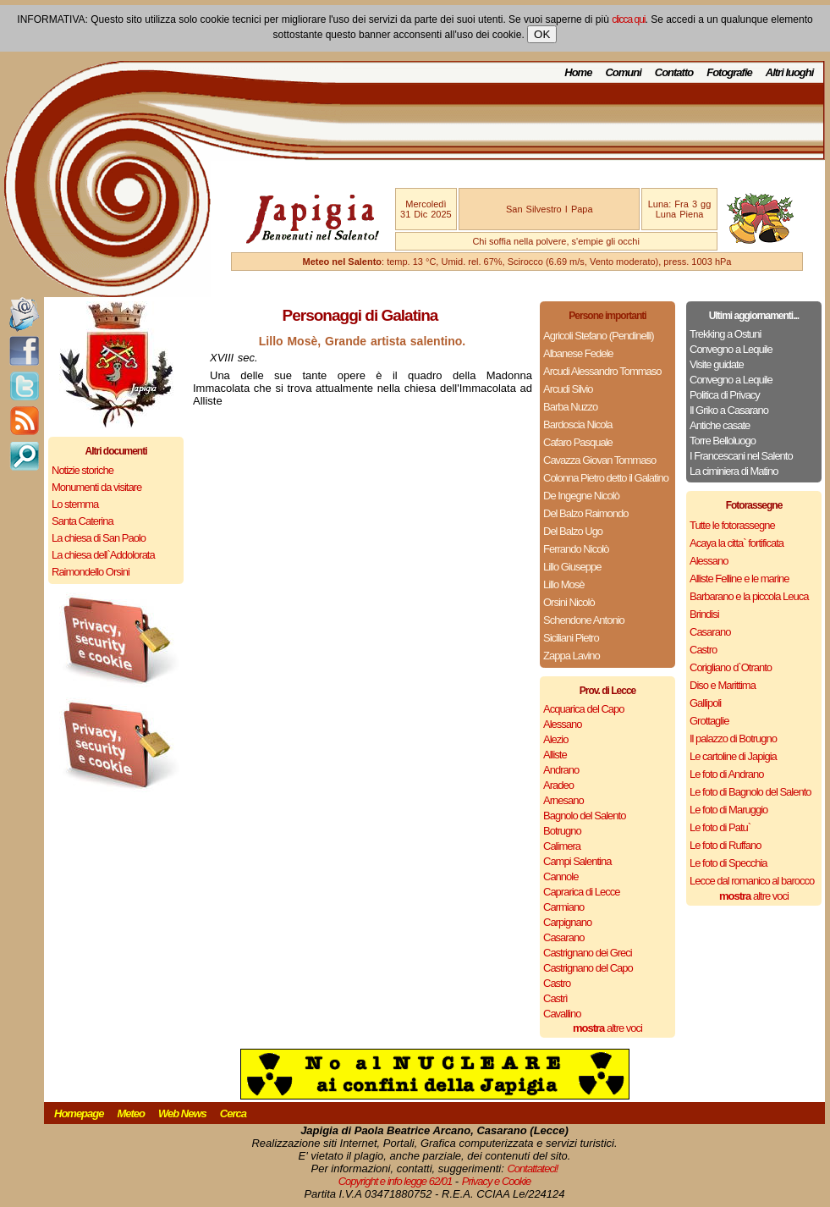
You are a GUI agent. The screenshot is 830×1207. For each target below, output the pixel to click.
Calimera (561, 846)
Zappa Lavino (571, 655)
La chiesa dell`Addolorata (103, 554)
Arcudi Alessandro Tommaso (602, 371)
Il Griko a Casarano (729, 410)
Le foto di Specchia (728, 863)
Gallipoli (705, 703)
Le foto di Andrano (727, 774)
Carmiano (563, 907)
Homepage (78, 1113)
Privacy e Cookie (496, 1181)
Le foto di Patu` (720, 827)
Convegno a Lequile (731, 349)
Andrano (561, 769)
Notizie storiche (82, 470)
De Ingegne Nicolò (581, 495)
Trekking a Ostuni (725, 334)
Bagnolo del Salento (584, 815)
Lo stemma (75, 504)
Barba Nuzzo (570, 406)
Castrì (555, 998)
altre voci (607, 1028)
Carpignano (567, 922)
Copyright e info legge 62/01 (395, 1181)
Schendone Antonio (583, 620)
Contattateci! (532, 1168)
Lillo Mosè (564, 584)
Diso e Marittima (723, 685)
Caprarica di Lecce (581, 891)
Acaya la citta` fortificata (736, 543)
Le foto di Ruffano (725, 845)
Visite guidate (717, 364)
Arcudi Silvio (568, 389)
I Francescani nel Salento (741, 455)
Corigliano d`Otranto (731, 667)
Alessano (562, 724)
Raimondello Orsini (90, 571)
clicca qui (628, 19)
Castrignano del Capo (588, 968)
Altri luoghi (790, 72)
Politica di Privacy (725, 395)
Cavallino (561, 1013)
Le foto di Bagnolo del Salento (750, 791)
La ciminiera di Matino (734, 471)
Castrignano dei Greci (587, 952)
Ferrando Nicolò (576, 549)
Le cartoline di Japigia (733, 756)
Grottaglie (709, 720)
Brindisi (704, 614)
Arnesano (563, 800)
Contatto (674, 72)
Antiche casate (720, 425)
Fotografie (729, 72)
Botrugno (562, 830)
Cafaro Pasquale (578, 442)
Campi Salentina (577, 861)
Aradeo (558, 785)
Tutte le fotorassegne (732, 525)
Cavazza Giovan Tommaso (599, 460)
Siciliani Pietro (571, 637)
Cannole (560, 876)
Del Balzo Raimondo (586, 513)
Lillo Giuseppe (572, 566)
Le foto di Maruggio (728, 809)
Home (577, 72)
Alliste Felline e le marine (739, 578)
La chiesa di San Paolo (99, 538)
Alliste (555, 754)
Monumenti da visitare (96, 487)
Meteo (131, 1113)
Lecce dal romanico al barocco (752, 880)
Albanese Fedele (578, 353)
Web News (182, 1113)
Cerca (233, 1113)
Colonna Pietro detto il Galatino (605, 477)
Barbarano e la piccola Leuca (749, 596)
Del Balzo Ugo (572, 531)
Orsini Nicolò (569, 602)
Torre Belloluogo (723, 440)
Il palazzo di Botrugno (733, 738)
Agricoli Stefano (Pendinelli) (598, 335)
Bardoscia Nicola (578, 424)
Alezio (555, 739)
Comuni (622, 72)
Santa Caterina (82, 521)
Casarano (563, 937)
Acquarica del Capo (583, 709)
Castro (556, 983)
